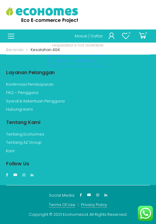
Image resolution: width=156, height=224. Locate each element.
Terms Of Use (62, 204)
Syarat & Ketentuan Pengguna (35, 101)
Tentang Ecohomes (25, 134)
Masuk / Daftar (89, 36)
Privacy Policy (94, 204)
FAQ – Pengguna (22, 92)
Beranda (14, 49)
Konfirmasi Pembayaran (29, 84)
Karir (10, 150)
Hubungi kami (19, 109)
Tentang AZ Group (24, 142)
